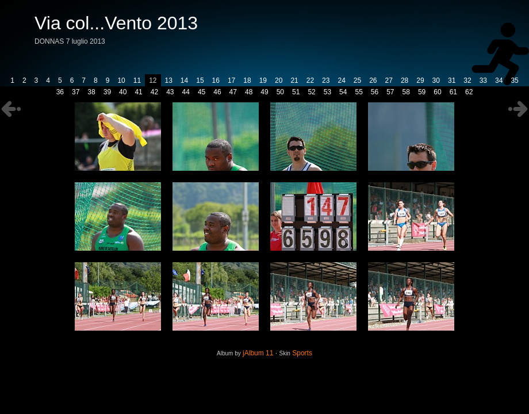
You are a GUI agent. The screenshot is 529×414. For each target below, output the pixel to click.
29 (420, 80)
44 (186, 92)
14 (184, 80)
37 (75, 92)
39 (107, 92)
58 (406, 92)
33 (483, 80)
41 (138, 92)
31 (451, 80)
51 (296, 92)
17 (231, 80)
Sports (302, 353)
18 (247, 80)
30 (436, 80)
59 (421, 92)
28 (404, 80)
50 (280, 92)
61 (453, 92)
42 (154, 92)
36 (60, 92)
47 (233, 92)
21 (294, 80)
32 (467, 80)
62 (469, 92)
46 (217, 92)
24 (341, 80)
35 (514, 80)
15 (200, 80)
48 (248, 92)
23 (325, 80)
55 (358, 92)
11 (137, 80)
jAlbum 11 (258, 353)
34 (499, 80)
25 (357, 80)
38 (91, 92)
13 (168, 80)
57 (390, 92)
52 (311, 92)
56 (374, 92)
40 (122, 92)
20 (278, 80)
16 (216, 80)
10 (121, 80)
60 (437, 92)
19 (263, 80)
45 (201, 92)
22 (310, 80)
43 (170, 92)
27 (389, 80)
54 (343, 92)
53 (327, 92)
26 (373, 80)
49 (264, 92)
